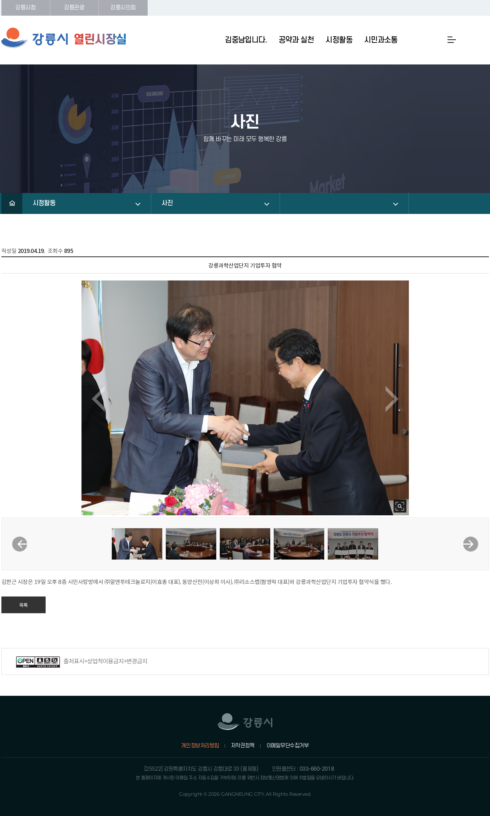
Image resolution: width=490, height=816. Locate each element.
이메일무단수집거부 (287, 745)
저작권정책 (243, 745)
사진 (167, 203)
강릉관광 (74, 8)
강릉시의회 (123, 8)
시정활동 (44, 203)
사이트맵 (452, 40)
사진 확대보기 (400, 506)
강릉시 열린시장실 (64, 38)
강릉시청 (25, 8)
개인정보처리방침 (200, 745)
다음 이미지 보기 (392, 399)
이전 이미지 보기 (98, 399)
